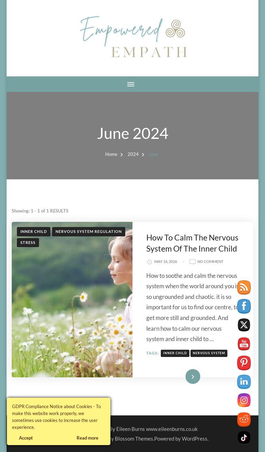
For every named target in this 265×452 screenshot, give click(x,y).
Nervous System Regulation (89, 231)
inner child (175, 353)
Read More (183, 376)
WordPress (194, 438)
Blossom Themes (134, 438)
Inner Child (33, 231)
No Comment (210, 261)
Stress (28, 242)
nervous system (209, 353)
